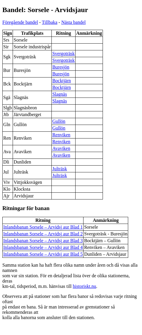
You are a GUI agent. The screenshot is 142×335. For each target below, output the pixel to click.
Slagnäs (59, 94)
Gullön (58, 121)
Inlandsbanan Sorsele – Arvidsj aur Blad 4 (43, 247)
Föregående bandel (20, 22)
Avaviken (61, 148)
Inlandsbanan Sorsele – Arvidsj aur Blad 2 (43, 233)
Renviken (61, 134)
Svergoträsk (63, 53)
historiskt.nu (84, 286)
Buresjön (60, 67)
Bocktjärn (61, 80)
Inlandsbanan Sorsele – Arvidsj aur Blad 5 (43, 254)
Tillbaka (49, 22)
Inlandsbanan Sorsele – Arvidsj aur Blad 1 (43, 227)
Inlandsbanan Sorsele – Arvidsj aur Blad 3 (43, 240)
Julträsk (59, 168)
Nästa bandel (73, 22)
